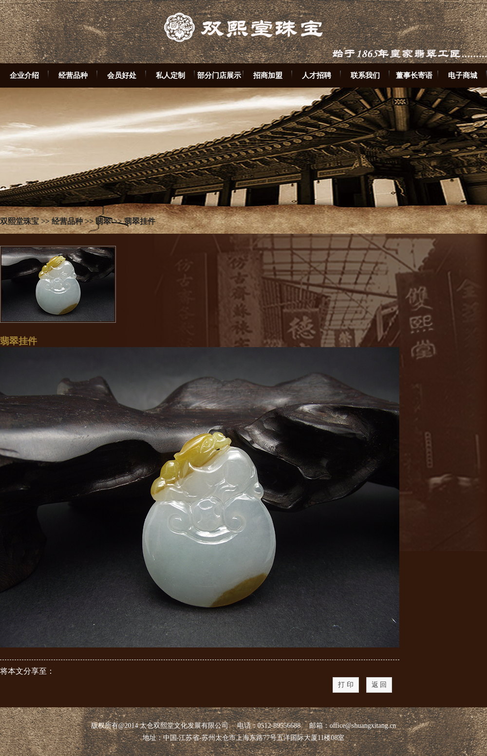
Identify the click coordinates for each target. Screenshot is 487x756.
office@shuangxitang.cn (363, 725)
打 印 (346, 684)
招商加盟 (267, 75)
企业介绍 (24, 75)
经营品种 (73, 75)
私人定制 (170, 75)
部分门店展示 (219, 75)
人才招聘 (316, 75)
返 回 (379, 684)
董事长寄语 (414, 75)
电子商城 (462, 75)
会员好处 (121, 75)
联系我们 (365, 75)
